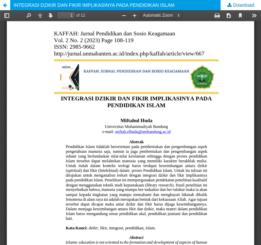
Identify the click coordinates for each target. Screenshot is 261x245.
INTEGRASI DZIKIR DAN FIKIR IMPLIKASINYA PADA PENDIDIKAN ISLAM (94, 5)
